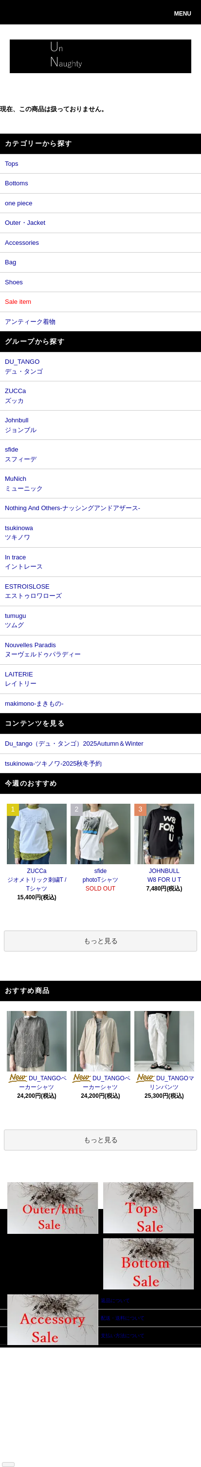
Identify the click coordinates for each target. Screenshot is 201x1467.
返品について (28, 1387)
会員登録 (69, 1365)
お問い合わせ (74, 1387)
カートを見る (74, 1380)
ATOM (34, 1453)
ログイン (69, 1373)
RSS (19, 1453)
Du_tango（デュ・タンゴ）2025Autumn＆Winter (74, 743)
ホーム (21, 1351)
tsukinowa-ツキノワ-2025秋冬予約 (53, 763)
